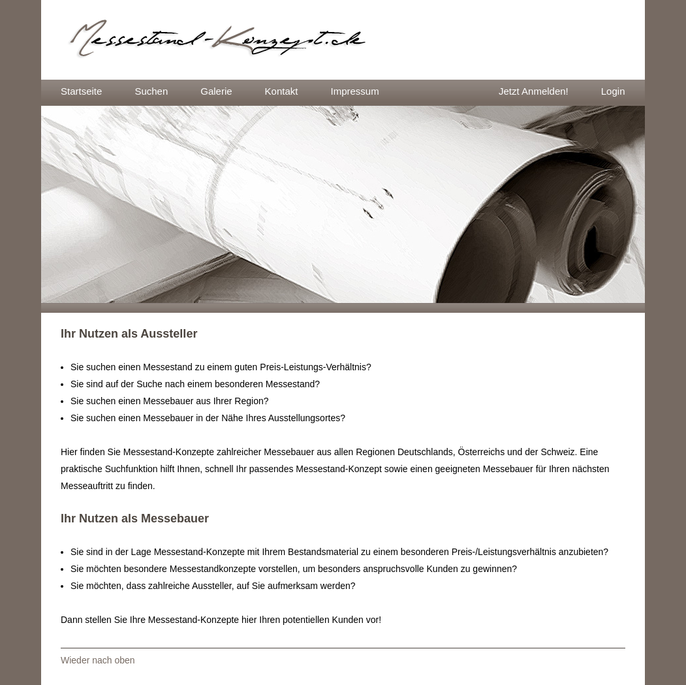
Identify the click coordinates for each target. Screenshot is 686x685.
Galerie (216, 91)
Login (613, 91)
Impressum (354, 91)
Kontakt (281, 91)
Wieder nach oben (98, 660)
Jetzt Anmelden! (534, 91)
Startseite (81, 91)
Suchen (151, 91)
